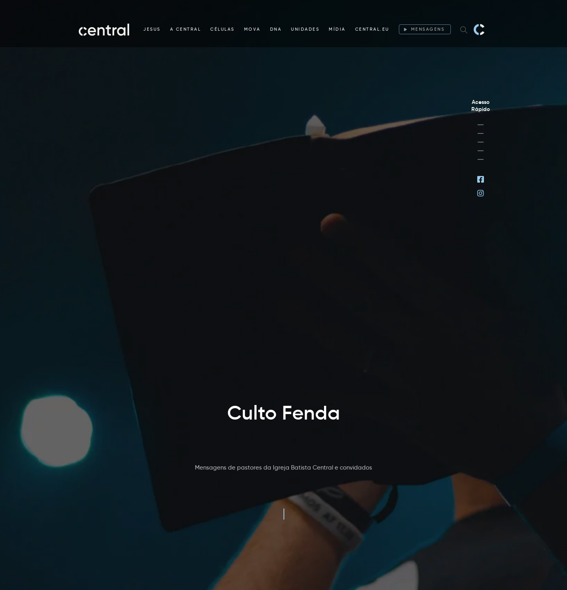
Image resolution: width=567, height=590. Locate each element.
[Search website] (464, 29)
